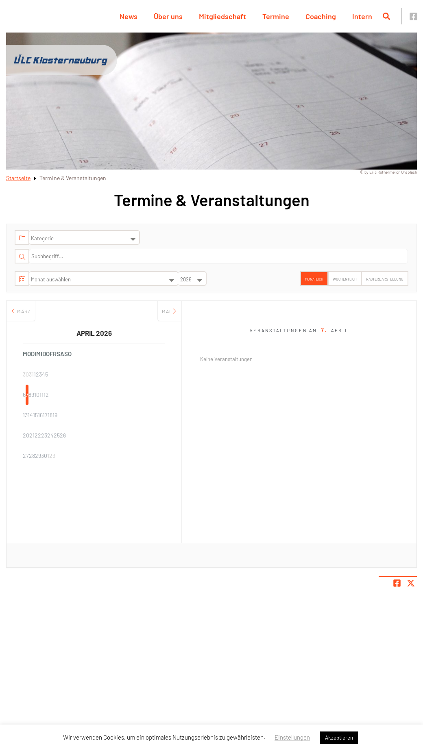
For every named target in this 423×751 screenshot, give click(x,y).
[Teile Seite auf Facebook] (397, 583)
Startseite (18, 177)
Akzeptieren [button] (339, 737)
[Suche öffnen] (386, 16)
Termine (275, 16)
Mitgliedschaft (222, 16)
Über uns (168, 16)
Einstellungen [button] (292, 737)
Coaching (320, 16)
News (128, 16)
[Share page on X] (411, 583)
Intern (362, 16)
